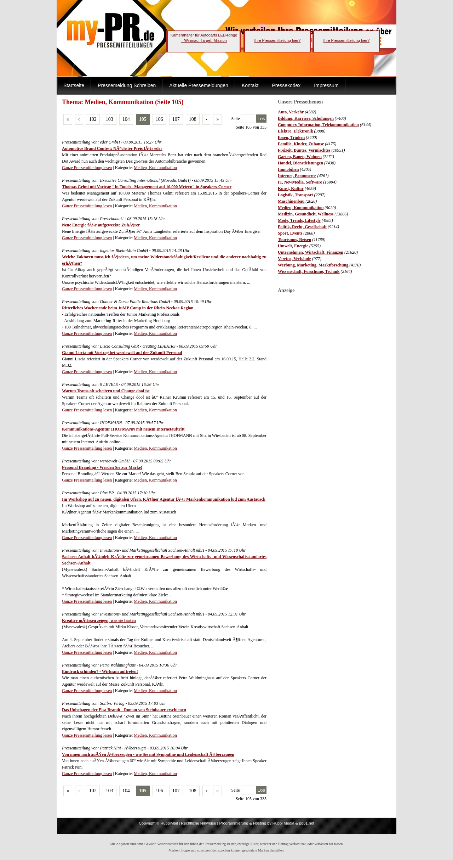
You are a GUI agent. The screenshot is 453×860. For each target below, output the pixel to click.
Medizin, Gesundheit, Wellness (305, 214)
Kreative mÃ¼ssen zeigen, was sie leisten (99, 620)
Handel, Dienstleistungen (300, 163)
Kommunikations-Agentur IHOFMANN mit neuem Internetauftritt (123, 429)
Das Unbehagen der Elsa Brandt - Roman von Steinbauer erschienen (124, 709)
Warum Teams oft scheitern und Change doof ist (106, 390)
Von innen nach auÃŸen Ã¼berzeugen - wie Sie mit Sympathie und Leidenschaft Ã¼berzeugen (148, 754)
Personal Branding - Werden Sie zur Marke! (102, 467)
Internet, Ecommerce (297, 175)
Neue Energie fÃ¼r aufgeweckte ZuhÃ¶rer (101, 225)
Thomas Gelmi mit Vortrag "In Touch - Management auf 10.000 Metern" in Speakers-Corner (146, 186)
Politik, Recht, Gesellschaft (302, 226)
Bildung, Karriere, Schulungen (306, 118)
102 (93, 119)
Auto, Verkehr (291, 111)
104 (126, 119)
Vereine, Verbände (294, 258)
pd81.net (306, 823)
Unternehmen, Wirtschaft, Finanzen (310, 252)
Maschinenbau (291, 201)
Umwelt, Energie (293, 245)
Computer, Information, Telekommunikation (318, 124)
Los (261, 118)
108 (192, 119)
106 (159, 119)
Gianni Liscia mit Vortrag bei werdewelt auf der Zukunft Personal (122, 352)
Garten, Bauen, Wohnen (300, 156)
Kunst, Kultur (291, 188)
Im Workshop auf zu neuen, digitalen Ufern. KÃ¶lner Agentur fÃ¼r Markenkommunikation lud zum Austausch (163, 499)
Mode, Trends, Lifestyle (299, 220)
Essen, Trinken (291, 137)
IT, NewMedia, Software (300, 182)
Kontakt (250, 85)
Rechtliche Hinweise (198, 823)
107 (176, 119)
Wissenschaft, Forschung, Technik (309, 271)
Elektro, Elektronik (295, 131)
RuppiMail (169, 823)
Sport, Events (290, 233)
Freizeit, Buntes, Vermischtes (304, 150)
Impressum (326, 85)
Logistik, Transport (295, 194)
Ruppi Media (283, 823)
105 (143, 119)
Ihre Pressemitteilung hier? (277, 40)
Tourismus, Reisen (294, 239)
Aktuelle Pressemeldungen (198, 85)
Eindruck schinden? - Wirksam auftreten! (100, 671)
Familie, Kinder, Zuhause (301, 143)
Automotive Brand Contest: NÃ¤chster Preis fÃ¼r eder (112, 148)
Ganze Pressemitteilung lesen (87, 167)
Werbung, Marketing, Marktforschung (313, 265)
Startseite (73, 85)
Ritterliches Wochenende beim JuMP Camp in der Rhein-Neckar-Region (127, 307)
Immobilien (288, 169)
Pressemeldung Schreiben (127, 85)
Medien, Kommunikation (300, 207)
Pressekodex (286, 85)
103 (109, 119)
